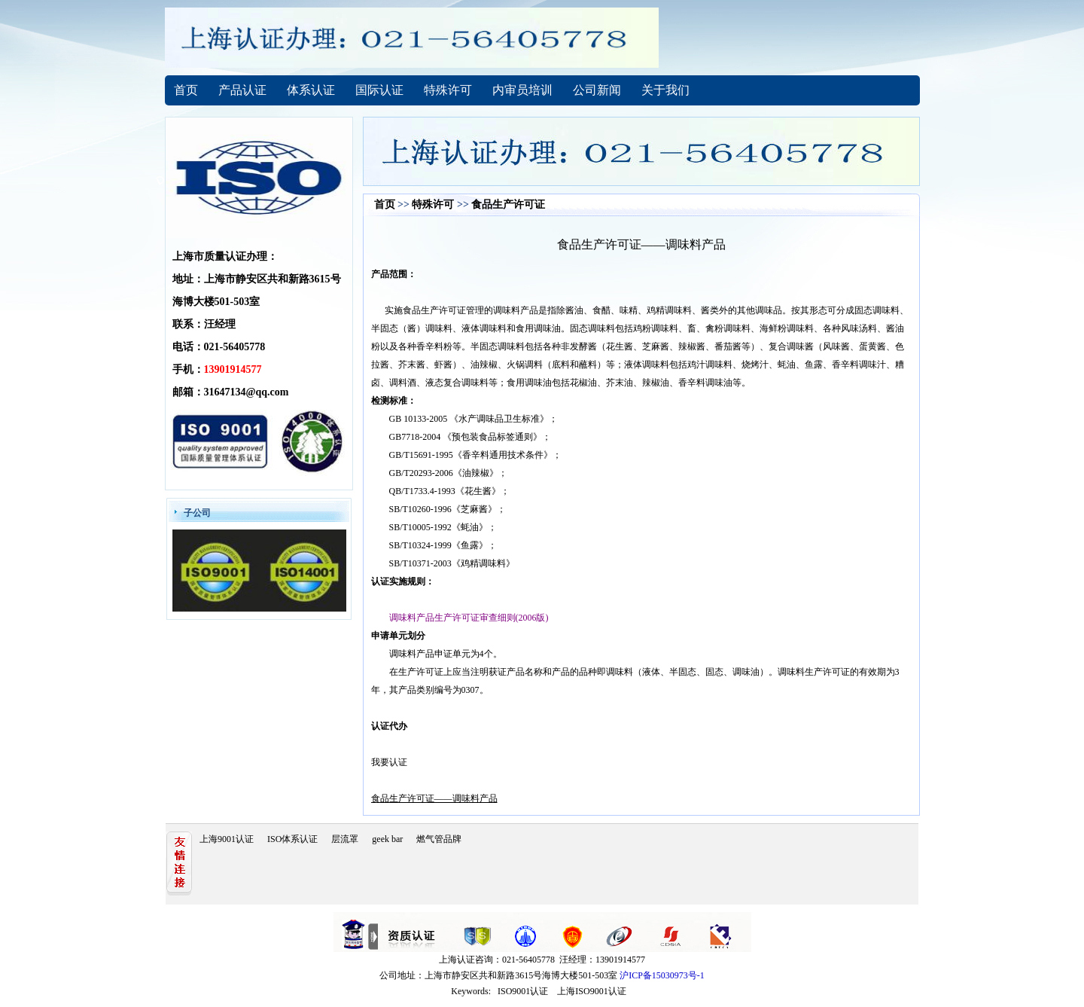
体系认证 (311, 90)
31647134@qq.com (246, 392)
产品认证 (242, 90)
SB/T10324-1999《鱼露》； (443, 545)
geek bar (387, 839)
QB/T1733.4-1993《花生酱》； (449, 491)
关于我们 (665, 90)
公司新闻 (597, 90)
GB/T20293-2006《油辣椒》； (448, 473)
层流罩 (344, 839)
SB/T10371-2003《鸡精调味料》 (452, 563)
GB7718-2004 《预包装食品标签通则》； (470, 437)
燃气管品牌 (438, 839)
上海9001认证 (226, 839)
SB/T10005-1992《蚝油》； (443, 527)
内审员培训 (522, 90)
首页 (186, 90)
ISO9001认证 (523, 991)
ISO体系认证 (292, 839)
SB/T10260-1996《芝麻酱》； (447, 509)
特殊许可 (448, 90)
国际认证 (379, 90)
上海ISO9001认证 (591, 991)
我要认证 (389, 762)
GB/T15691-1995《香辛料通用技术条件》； (475, 455)
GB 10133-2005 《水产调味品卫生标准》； (474, 418)
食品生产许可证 (508, 204)
